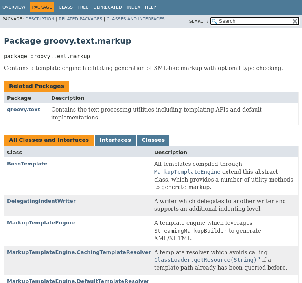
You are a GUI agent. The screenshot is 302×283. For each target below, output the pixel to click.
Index (133, 7)
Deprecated (107, 7)
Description (39, 19)
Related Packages (80, 19)
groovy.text (23, 109)
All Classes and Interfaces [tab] (49, 140)
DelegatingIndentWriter (41, 201)
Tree (82, 7)
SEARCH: (198, 21)
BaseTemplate (27, 164)
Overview (14, 7)
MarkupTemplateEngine (41, 223)
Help (150, 7)
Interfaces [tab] (115, 140)
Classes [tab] (153, 140)
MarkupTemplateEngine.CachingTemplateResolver (79, 252)
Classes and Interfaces (136, 19)
